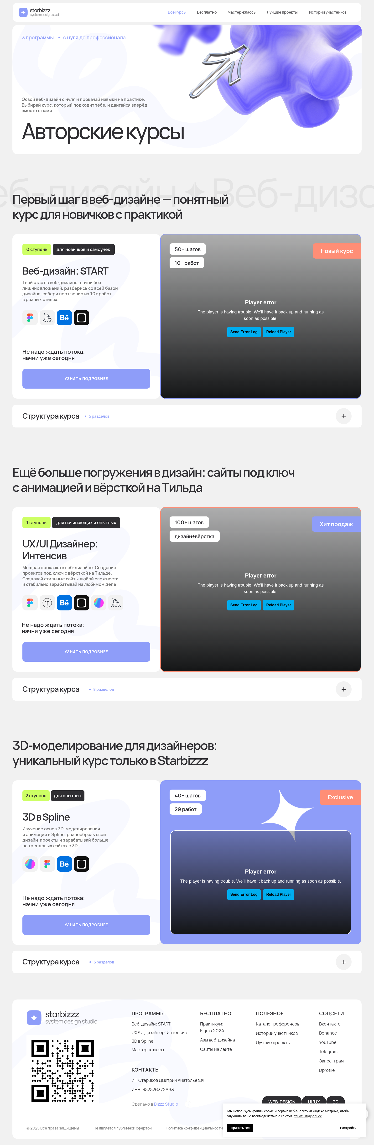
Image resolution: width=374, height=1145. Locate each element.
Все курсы (177, 2)
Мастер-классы (242, 2)
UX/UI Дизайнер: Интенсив (159, 1032)
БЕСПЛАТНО (215, 1013)
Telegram (328, 1051)
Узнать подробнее (308, 1116)
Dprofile (327, 1070)
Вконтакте (330, 1024)
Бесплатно (207, 2)
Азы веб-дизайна (217, 1040)
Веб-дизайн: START (151, 1024)
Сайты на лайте (216, 1049)
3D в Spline (143, 1041)
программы (148, 1013)
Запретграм (331, 1061)
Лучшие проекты (282, 2)
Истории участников (328, 2)
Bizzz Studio (166, 1104)
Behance (328, 1033)
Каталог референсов (277, 1024)
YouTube (328, 1042)
